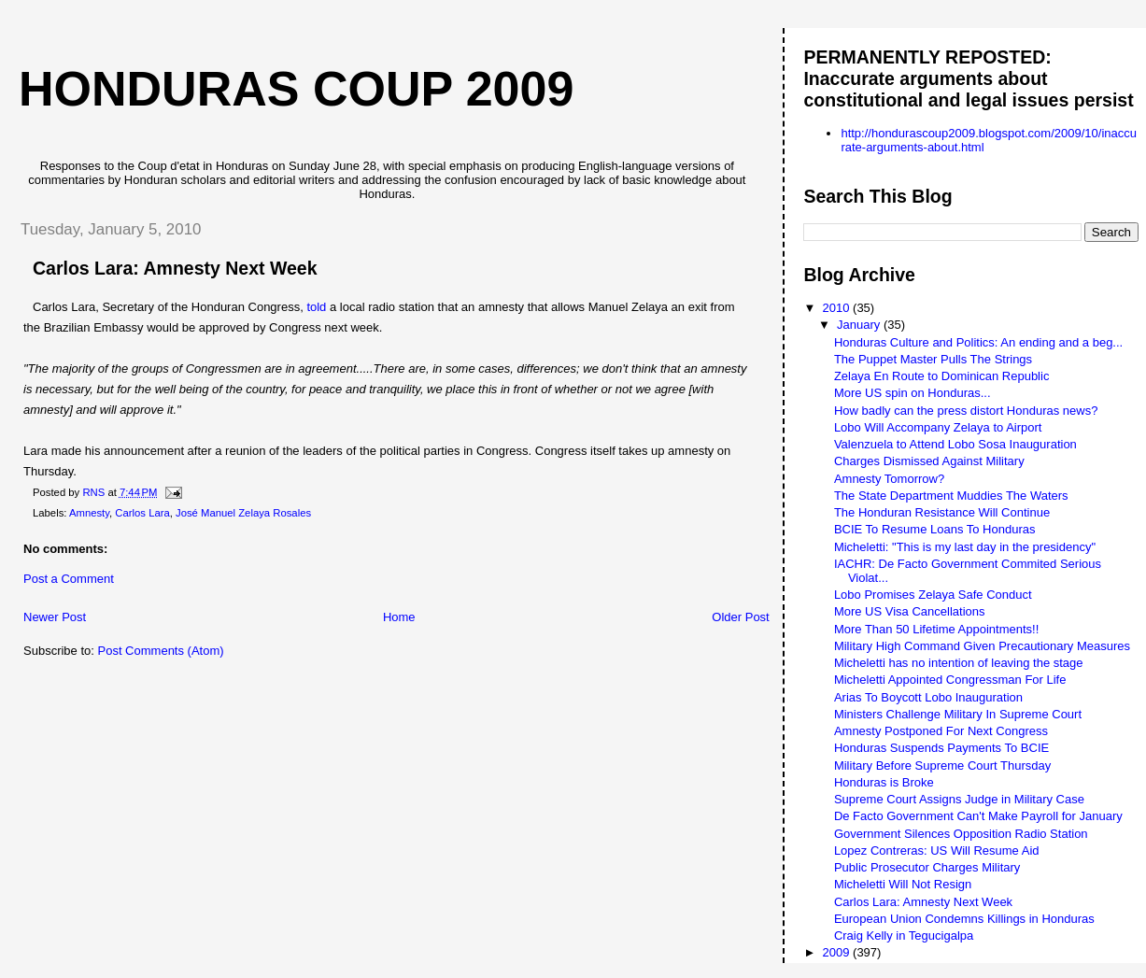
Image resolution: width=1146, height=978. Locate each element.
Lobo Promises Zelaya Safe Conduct (933, 595)
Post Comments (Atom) (161, 651)
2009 (838, 952)
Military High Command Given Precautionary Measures (982, 646)
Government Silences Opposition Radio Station (961, 834)
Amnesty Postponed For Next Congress (941, 731)
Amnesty (89, 512)
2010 (838, 308)
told (316, 307)
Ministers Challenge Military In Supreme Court (958, 714)
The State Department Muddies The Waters (951, 496)
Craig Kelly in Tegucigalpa (903, 935)
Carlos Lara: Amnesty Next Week (923, 902)
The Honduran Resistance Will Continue (942, 512)
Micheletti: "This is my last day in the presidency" (965, 547)
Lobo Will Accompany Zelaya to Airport (938, 427)
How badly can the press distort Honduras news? (966, 411)
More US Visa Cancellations (909, 611)
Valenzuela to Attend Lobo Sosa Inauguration (955, 444)
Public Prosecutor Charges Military (927, 867)
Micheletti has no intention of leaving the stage (958, 663)
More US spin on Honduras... (912, 393)
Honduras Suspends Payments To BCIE (941, 748)
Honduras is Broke (884, 782)
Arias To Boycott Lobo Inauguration (928, 697)
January (860, 325)
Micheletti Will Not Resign (902, 884)
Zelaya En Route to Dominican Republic (942, 376)
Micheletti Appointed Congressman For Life (950, 680)
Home (399, 617)
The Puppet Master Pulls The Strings (933, 359)
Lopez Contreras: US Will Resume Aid (937, 850)
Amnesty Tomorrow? (889, 479)
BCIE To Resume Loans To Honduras (935, 529)
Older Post (740, 617)
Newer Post (54, 617)
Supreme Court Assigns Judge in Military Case (959, 799)
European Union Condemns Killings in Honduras (964, 919)
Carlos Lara (142, 512)
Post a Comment (68, 579)
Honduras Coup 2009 (296, 89)
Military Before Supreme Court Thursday (942, 765)
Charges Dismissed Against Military (929, 461)
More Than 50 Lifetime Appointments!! (936, 629)
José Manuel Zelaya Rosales (243, 512)
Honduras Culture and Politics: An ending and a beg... (978, 342)
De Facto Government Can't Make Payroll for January (978, 816)
